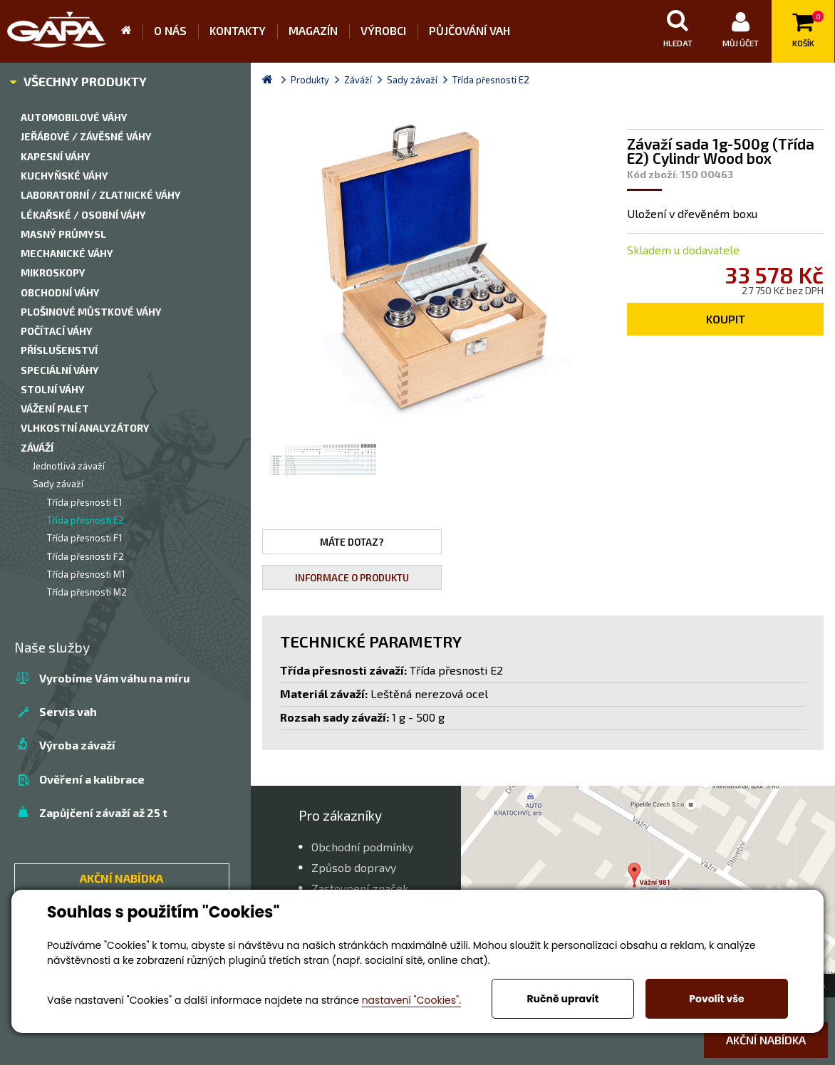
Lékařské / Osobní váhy (83, 215)
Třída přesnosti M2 (87, 592)
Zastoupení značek (359, 888)
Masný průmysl (63, 234)
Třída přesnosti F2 (85, 556)
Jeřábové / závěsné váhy (86, 136)
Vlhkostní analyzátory (85, 428)
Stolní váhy (53, 389)
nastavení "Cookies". (411, 1000)
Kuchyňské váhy (64, 176)
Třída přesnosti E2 (85, 520)
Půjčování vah (469, 30)
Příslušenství (59, 350)
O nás (170, 30)
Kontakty (237, 30)
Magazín (313, 30)
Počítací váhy (57, 331)
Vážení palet (55, 408)
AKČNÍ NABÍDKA (121, 878)
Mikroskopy (53, 272)
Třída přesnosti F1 (84, 538)
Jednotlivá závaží (69, 466)
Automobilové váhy (74, 117)
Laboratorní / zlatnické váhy (101, 195)
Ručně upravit (562, 999)
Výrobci (383, 30)
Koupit (725, 319)
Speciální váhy (60, 370)
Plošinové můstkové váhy (91, 312)
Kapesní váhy (55, 156)
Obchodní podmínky (362, 846)
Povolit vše (716, 999)
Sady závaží (58, 483)
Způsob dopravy (353, 867)
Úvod (131, 31)
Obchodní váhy (60, 292)
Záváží (37, 448)
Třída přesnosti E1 (84, 502)
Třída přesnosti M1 (86, 574)
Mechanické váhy (67, 253)
